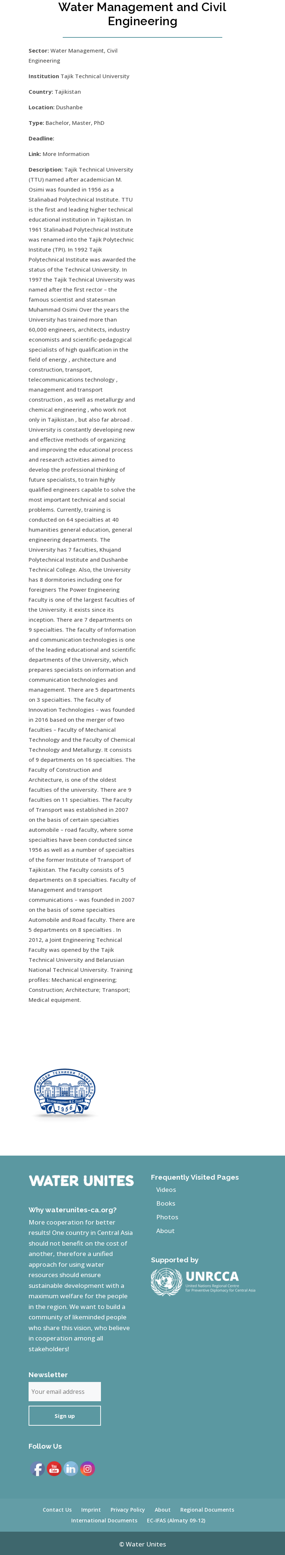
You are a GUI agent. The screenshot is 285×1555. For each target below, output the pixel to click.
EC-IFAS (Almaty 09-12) (176, 1520)
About (165, 1230)
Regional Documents (207, 1509)
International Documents (104, 1520)
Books (165, 1203)
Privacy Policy (128, 1509)
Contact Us (57, 1509)
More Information (66, 153)
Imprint (91, 1509)
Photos (167, 1217)
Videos (166, 1189)
